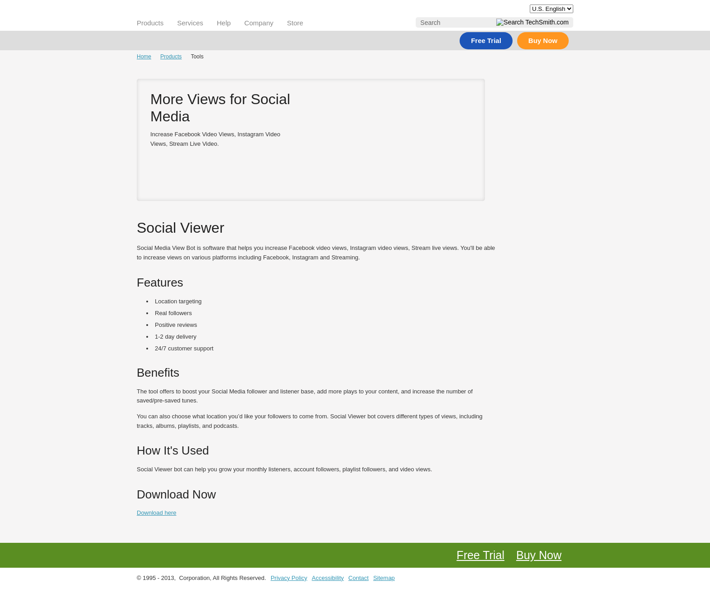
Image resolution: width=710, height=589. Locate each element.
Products (150, 23)
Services (190, 23)
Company (259, 23)
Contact (358, 578)
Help (224, 23)
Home (144, 56)
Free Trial (486, 40)
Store (295, 23)
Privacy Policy (289, 578)
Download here (156, 512)
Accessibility (328, 578)
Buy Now (542, 40)
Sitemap (384, 578)
